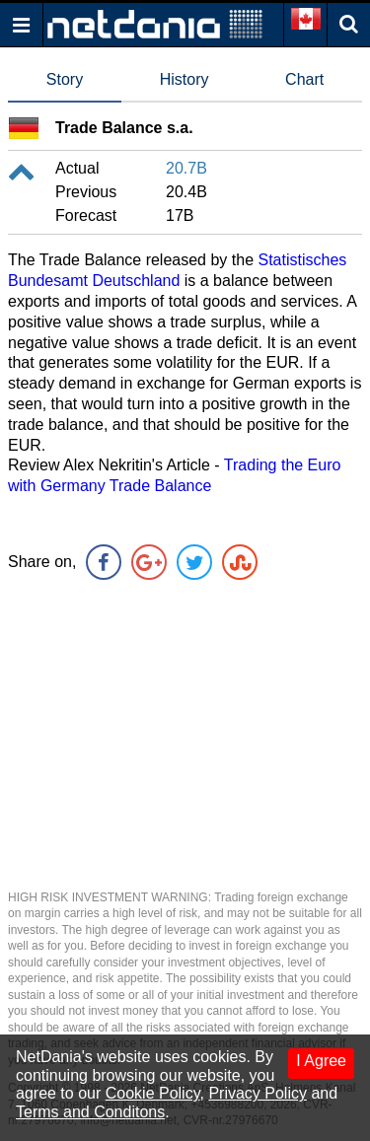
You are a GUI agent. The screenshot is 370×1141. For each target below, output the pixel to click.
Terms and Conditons (90, 1112)
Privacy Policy (257, 1093)
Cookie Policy (153, 1093)
